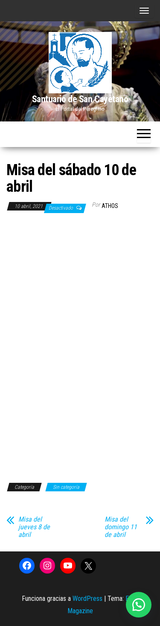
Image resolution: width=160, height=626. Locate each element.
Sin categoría (66, 487)
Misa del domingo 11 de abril (121, 527)
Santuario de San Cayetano (80, 99)
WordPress (87, 598)
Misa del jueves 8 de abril (34, 527)
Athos (110, 205)
